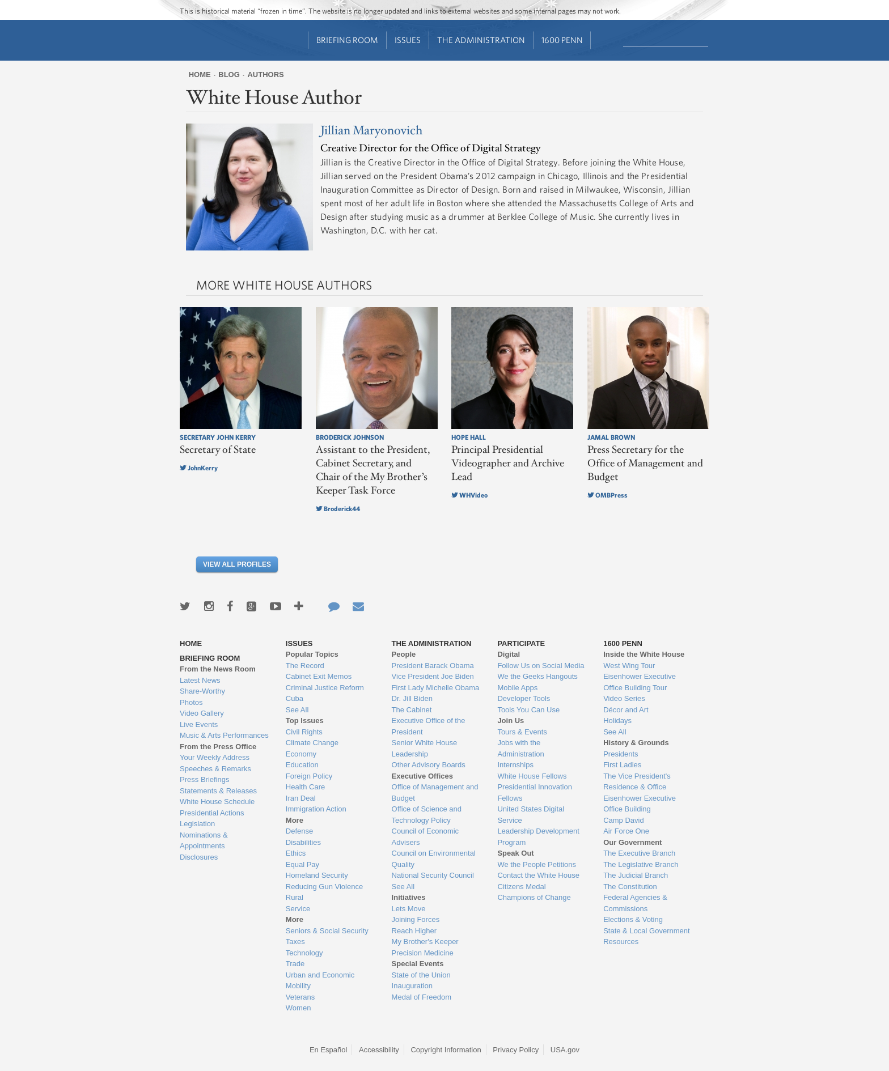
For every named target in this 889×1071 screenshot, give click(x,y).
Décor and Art (626, 710)
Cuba (294, 698)
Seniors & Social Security (327, 930)
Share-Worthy (202, 691)
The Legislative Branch (640, 864)
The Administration (481, 40)
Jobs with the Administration (520, 748)
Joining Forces (416, 919)
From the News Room (218, 669)
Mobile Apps (517, 687)
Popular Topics (312, 654)
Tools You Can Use (528, 710)
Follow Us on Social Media (540, 665)
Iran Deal (301, 798)
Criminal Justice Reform (325, 687)
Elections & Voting (633, 919)
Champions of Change (533, 897)
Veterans (300, 997)
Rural (294, 897)
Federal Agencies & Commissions (635, 903)
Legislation (197, 823)
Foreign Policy (309, 776)
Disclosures (199, 857)
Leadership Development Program (538, 837)
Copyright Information (445, 1050)
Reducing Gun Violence (324, 886)
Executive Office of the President (428, 726)
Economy (301, 754)
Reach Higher (414, 930)
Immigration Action (316, 809)
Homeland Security (317, 875)
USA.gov (565, 1050)
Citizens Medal (521, 886)
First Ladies (622, 764)
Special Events (418, 963)
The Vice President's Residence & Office (637, 782)
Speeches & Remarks (215, 768)
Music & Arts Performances (224, 735)
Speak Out (515, 853)
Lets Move (409, 908)
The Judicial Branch (635, 875)
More (294, 820)
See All (297, 710)
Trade (295, 963)
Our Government (632, 842)
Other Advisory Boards (428, 764)
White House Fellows (531, 776)
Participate (521, 643)
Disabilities (303, 842)
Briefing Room (347, 40)
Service (298, 908)
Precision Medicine (423, 953)
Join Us (510, 720)
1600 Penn (562, 40)
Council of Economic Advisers (425, 837)
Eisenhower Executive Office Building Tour (639, 682)
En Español (329, 1050)
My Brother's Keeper (425, 941)
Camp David (623, 820)
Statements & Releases (218, 791)
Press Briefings (204, 779)
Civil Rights (304, 732)
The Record (305, 665)
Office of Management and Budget (435, 792)
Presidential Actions (212, 813)
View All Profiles (237, 564)
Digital (508, 654)
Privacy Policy (516, 1050)
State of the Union (421, 975)
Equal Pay (302, 864)
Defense (299, 831)
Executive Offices (422, 776)
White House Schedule (217, 801)
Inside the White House (643, 654)
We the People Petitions (536, 864)
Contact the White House (538, 875)
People (404, 654)
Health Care (305, 787)
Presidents (620, 754)
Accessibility (379, 1050)
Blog (229, 74)
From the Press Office (218, 746)
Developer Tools (523, 698)
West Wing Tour (629, 665)
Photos (191, 702)
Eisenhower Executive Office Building (639, 804)
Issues (408, 40)
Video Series (624, 698)
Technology (304, 953)
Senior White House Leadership (425, 748)
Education (302, 764)
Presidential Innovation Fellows (534, 792)
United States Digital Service (530, 814)
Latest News (200, 680)
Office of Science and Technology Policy (427, 814)
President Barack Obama (433, 665)
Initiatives (409, 897)
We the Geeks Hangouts (537, 676)
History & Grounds (636, 742)
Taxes (295, 941)
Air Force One (626, 831)
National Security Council (433, 875)
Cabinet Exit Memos (319, 676)
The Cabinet (412, 710)
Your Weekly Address (214, 757)
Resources (620, 941)
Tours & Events (522, 732)
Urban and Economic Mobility (320, 981)
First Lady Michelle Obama (436, 687)
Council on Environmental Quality (434, 859)
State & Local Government (646, 930)
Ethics (296, 853)
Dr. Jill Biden (412, 698)
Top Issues (305, 720)
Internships (515, 764)
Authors (265, 74)
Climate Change (312, 742)
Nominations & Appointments (204, 841)
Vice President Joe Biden (433, 676)
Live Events (199, 724)
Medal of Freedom (422, 997)
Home (200, 74)
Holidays (617, 720)
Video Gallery (202, 713)
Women (298, 1008)
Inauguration (412, 985)
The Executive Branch (639, 853)
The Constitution (630, 886)
